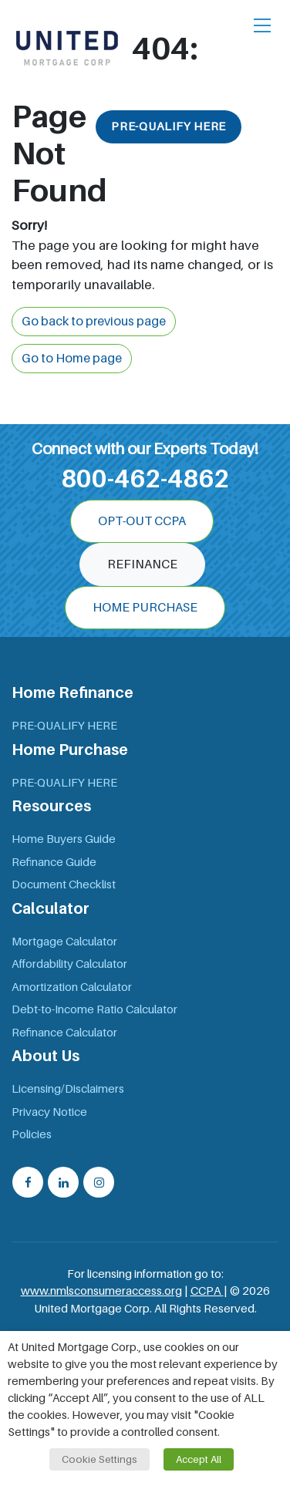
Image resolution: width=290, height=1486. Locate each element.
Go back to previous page (94, 322)
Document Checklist (64, 884)
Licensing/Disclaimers (68, 1089)
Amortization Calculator (72, 987)
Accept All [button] (198, 1459)
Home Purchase (145, 608)
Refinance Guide (54, 862)
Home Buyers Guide (64, 839)
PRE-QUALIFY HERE (168, 126)
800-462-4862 (145, 479)
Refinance (142, 564)
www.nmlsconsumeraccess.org (101, 1291)
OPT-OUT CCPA (142, 521)
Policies (32, 1134)
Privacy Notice (49, 1112)
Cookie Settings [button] (99, 1459)
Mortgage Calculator (64, 941)
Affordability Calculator (69, 964)
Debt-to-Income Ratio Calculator (94, 1009)
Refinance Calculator (64, 1032)
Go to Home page (72, 359)
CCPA (207, 1291)
